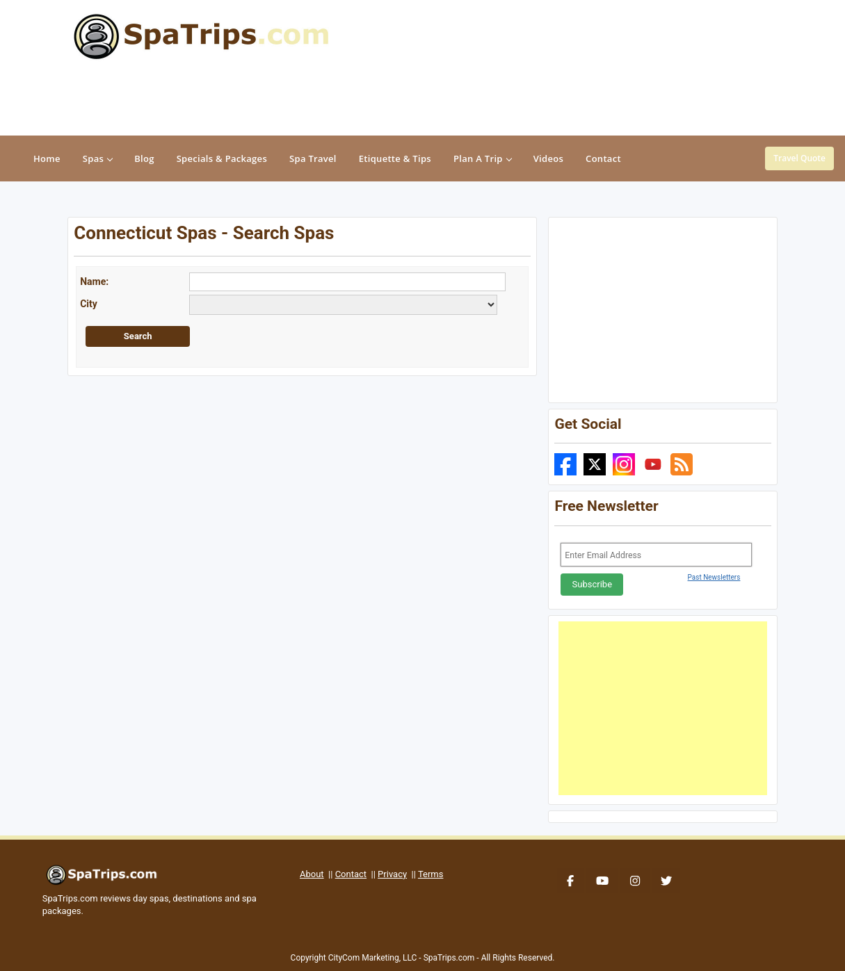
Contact (351, 874)
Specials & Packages (222, 158)
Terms (431, 874)
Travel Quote (799, 158)
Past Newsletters (714, 577)
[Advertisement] (662, 708)
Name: (94, 281)
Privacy (392, 874)
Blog (144, 158)
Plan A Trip (482, 158)
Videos (548, 158)
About (312, 874)
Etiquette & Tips (395, 158)
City (88, 303)
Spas (97, 158)
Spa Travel (313, 158)
